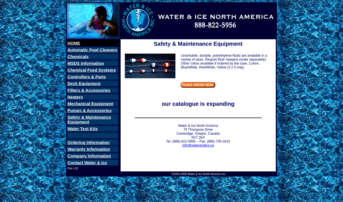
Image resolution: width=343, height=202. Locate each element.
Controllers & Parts (86, 76)
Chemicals (78, 56)
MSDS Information (85, 63)
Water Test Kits (82, 128)
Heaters (75, 97)
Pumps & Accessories (89, 110)
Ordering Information (88, 142)
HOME (73, 43)
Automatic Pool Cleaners (92, 49)
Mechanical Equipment (90, 103)
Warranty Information (88, 149)
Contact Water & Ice (87, 162)
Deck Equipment (84, 83)
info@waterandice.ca (198, 145)
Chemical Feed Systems (91, 70)
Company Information (89, 155)
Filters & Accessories (88, 90)
